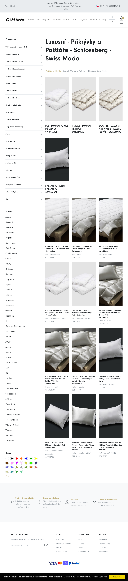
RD (6, 373)
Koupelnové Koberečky (14, 127)
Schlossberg (10, 394)
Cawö (8, 259)
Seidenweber (11, 389)
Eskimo (8, 295)
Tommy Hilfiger (12, 415)
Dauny (8, 264)
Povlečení (60, 540)
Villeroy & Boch (12, 425)
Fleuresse (9, 306)
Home (31, 20)
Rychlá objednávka (51, 498)
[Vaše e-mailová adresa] (27, 545)
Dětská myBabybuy (12, 149)
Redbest (9, 378)
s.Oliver (8, 399)
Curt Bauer (10, 248)
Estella (8, 290)
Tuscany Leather (12, 420)
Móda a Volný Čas (12, 177)
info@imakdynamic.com (107, 500)
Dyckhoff (9, 274)
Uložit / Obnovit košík (24, 498)
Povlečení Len (10, 83)
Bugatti (8, 238)
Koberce (8, 170)
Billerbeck (10, 227)
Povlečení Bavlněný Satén (15, 62)
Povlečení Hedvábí (12, 98)
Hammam (9, 316)
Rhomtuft (9, 383)
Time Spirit (10, 404)
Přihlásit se (103, 540)
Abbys (8, 217)
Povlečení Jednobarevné (15, 69)
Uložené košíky (104, 544)
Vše (7, 476)
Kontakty (81, 544)
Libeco (8, 357)
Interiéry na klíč (83, 551)
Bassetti (9, 222)
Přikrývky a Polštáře (13, 105)
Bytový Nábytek (11, 192)
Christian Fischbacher (15, 326)
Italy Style (10, 332)
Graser (8, 311)
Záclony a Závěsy (12, 163)
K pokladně (103, 551)
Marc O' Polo (11, 363)
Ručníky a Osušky (12, 120)
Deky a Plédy (10, 141)
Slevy (7, 199)
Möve (8, 368)
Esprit (8, 285)
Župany (8, 134)
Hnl (7, 321)
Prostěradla (10, 112)
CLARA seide (11, 253)
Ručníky (59, 547)
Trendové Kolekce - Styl (17, 47)
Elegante (9, 280)
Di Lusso (9, 269)
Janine (8, 347)
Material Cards (60, 20)
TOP (72, 20)
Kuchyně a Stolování (13, 185)
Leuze (8, 352)
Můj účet (74, 500)
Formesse (9, 300)
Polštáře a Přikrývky (53, 71)
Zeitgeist (9, 441)
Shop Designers (42, 20)
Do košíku (102, 547)
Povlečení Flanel (11, 91)
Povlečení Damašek (13, 76)
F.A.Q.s (80, 547)
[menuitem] (24, 47)
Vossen (8, 430)
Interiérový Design (98, 20)
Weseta (9, 436)
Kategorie (82, 20)
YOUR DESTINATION (113, 6)
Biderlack (9, 233)
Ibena (8, 337)
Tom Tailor (10, 409)
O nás (80, 540)
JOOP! (8, 342)
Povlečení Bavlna (12, 55)
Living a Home (11, 156)
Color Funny (10, 243)
